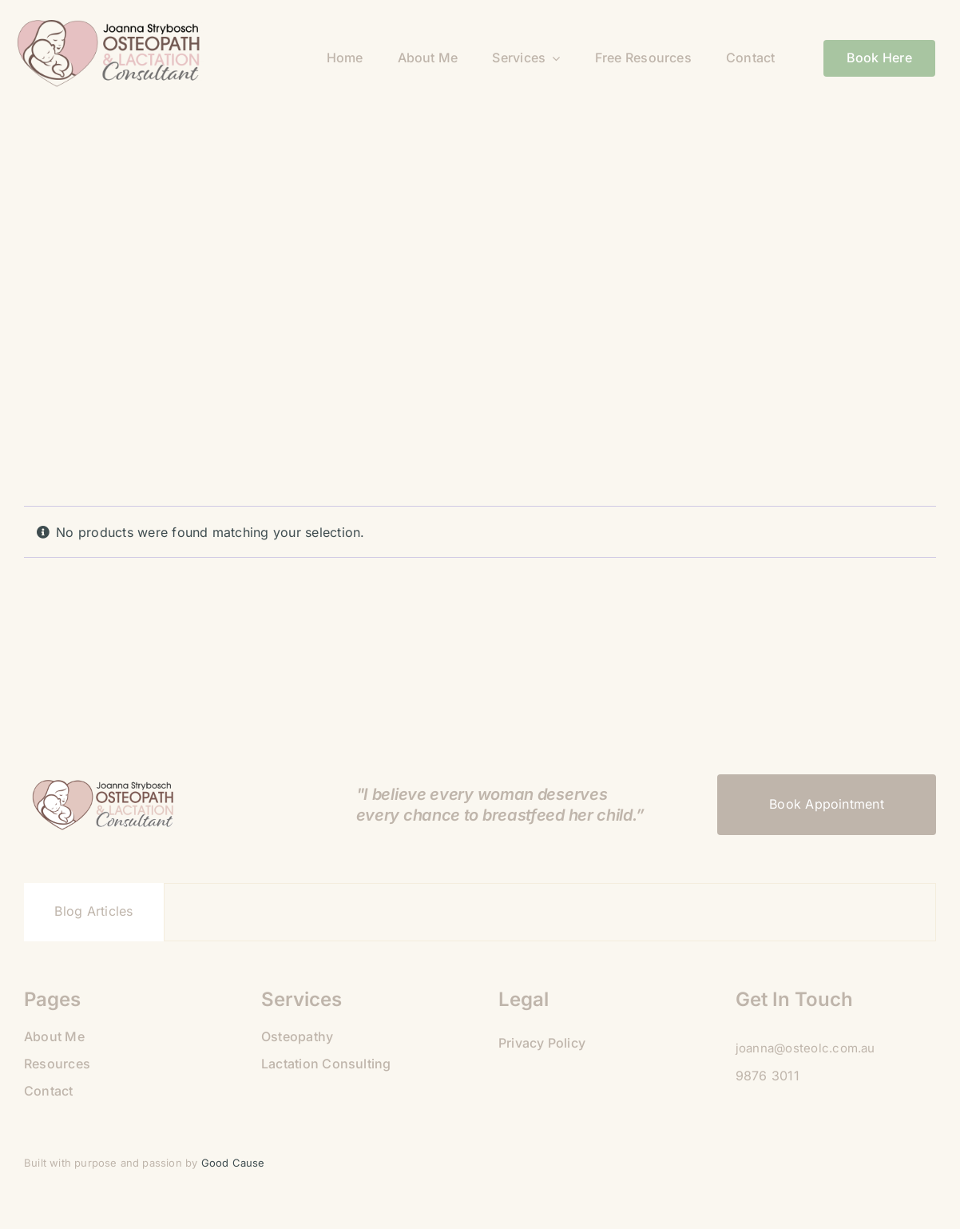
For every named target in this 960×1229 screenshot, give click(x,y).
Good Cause (234, 1162)
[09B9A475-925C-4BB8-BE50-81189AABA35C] (111, 26)
